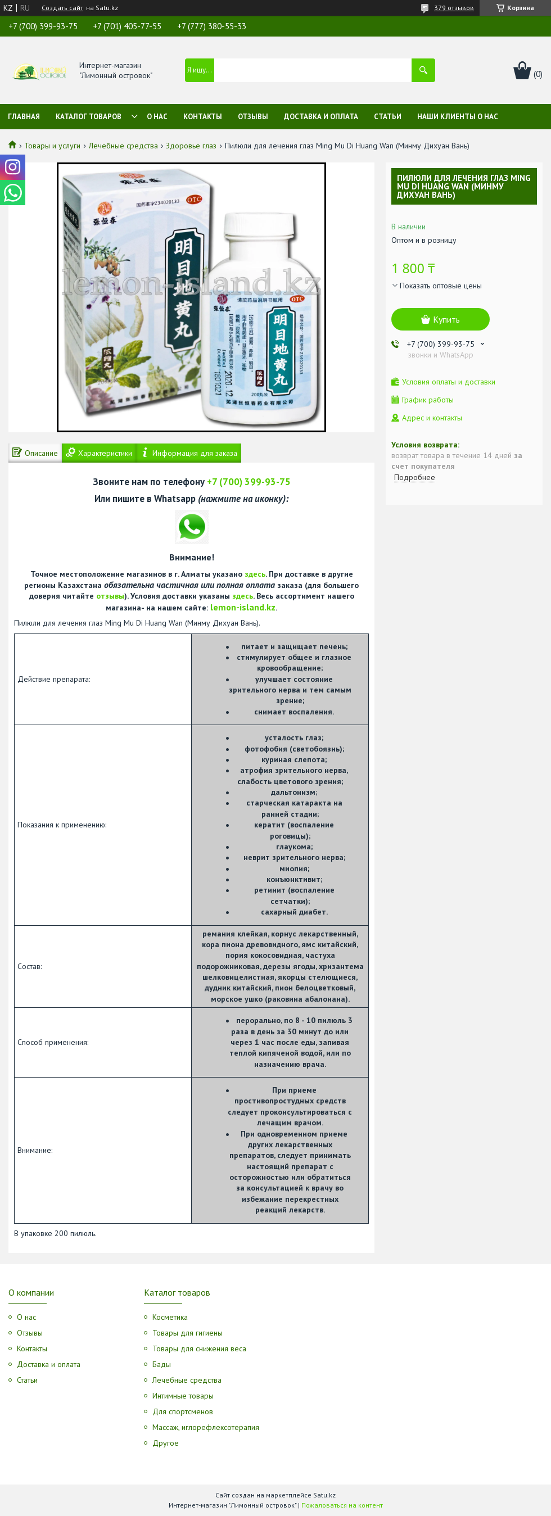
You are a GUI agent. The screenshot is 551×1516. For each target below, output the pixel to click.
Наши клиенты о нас (457, 116)
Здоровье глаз (191, 146)
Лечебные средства (123, 146)
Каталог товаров (88, 116)
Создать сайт (62, 8)
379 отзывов (454, 7)
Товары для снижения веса (199, 1348)
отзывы (110, 596)
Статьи (387, 116)
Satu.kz (324, 1495)
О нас (157, 116)
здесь (255, 574)
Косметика (170, 1317)
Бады (161, 1364)
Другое (165, 1443)
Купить (446, 319)
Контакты (202, 116)
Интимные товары (183, 1396)
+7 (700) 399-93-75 (249, 482)
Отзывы (253, 116)
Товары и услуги (52, 146)
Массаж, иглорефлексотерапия (205, 1427)
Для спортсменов (182, 1411)
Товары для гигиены (187, 1333)
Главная (24, 116)
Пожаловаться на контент (342, 1505)
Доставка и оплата (321, 116)
